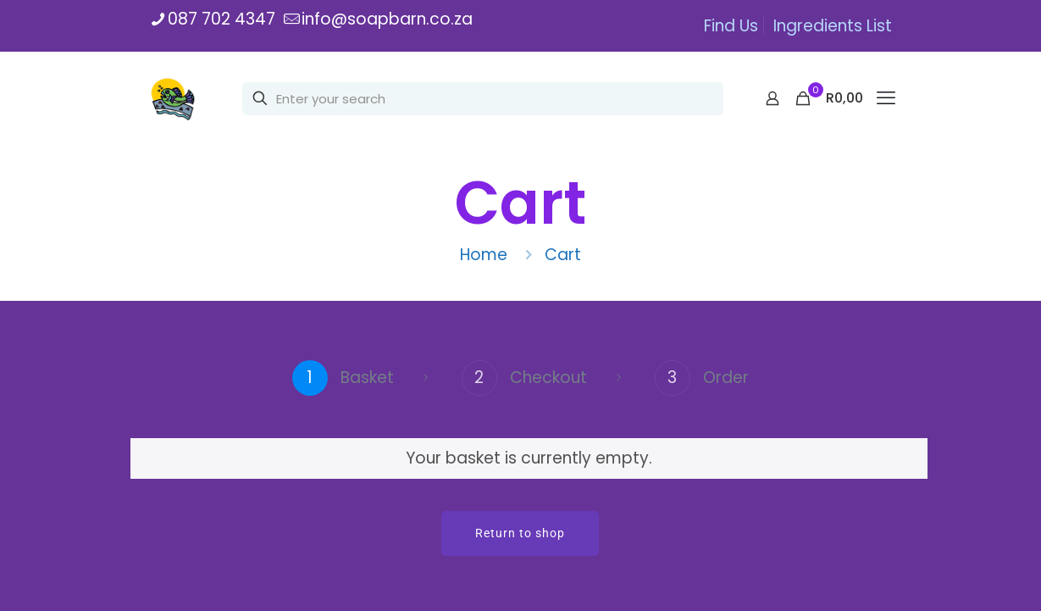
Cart (563, 254)
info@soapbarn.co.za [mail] (387, 19)
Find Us (731, 25)
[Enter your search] (482, 98)
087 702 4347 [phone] (221, 19)
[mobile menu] (886, 98)
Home (483, 254)
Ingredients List (832, 25)
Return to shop (520, 533)
